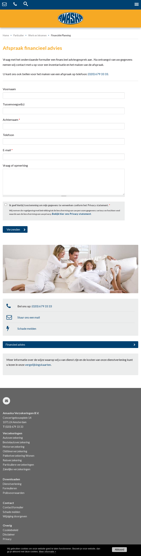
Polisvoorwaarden (13, 492)
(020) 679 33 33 (98, 74)
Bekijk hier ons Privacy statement (71, 213)
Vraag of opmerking (15, 165)
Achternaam (11, 119)
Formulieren (10, 488)
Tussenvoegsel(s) (13, 104)
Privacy (7, 539)
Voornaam (9, 89)
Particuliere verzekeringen (18, 464)
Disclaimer (9, 534)
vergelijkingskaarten (38, 364)
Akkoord (119, 549)
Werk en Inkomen (37, 35)
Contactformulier (13, 507)
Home (6, 35)
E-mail (8, 150)
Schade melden (26, 328)
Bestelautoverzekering (16, 442)
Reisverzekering (12, 460)
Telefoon (8, 135)
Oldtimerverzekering (15, 451)
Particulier (18, 35)
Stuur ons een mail (28, 317)
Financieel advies (15, 344)
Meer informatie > (47, 551)
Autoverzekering (13, 437)
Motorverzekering (13, 446)
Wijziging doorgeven (15, 516)
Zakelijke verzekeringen (16, 469)
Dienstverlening (12, 483)
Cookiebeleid (10, 530)
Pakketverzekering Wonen (18, 455)
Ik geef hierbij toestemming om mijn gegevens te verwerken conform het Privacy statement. (59, 205)
